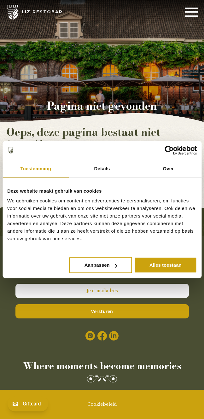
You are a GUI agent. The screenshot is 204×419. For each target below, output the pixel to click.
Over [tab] (168, 168)
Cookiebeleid (102, 404)
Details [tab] (102, 168)
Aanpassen (101, 265)
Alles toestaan (165, 265)
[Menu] (191, 12)
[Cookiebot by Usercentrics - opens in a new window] (169, 150)
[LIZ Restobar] (34, 12)
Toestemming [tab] (35, 168)
